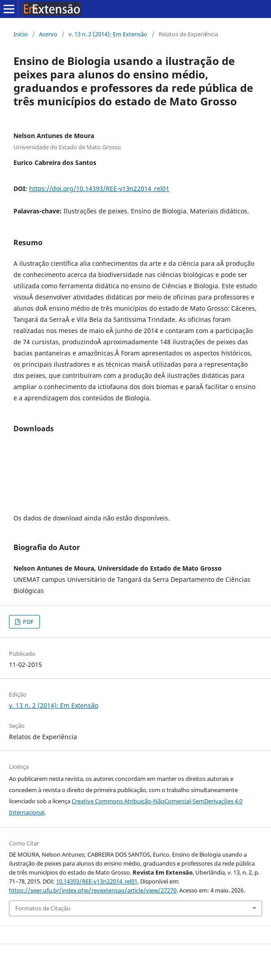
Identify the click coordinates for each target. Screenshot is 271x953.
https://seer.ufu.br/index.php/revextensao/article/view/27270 (92, 890)
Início (20, 34)
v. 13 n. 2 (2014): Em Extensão (108, 34)
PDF (28, 622)
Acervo (48, 34)
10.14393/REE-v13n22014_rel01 (97, 881)
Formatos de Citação (42, 908)
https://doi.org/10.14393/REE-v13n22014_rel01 (99, 188)
